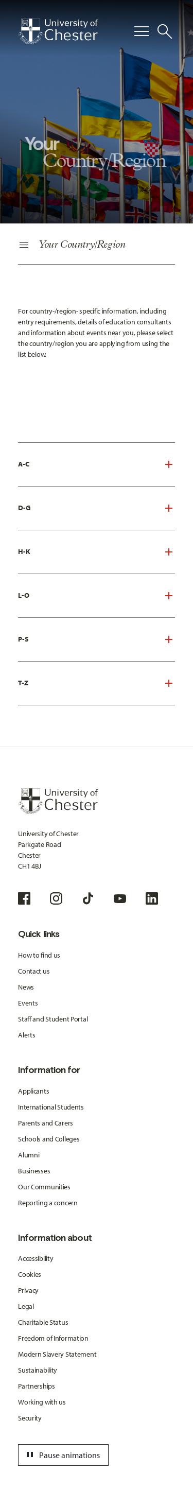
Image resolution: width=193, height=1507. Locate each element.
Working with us (42, 1402)
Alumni (28, 1154)
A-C (23, 464)
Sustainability (37, 1370)
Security (30, 1418)
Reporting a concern (48, 1202)
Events (28, 1003)
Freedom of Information (53, 1338)
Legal (26, 1306)
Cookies (29, 1274)
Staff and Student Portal (52, 1019)
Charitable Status (43, 1322)
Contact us (33, 971)
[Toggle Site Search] (164, 31)
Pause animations (62, 1455)
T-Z (23, 682)
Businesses (34, 1170)
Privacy (28, 1290)
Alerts (26, 1035)
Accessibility (35, 1258)
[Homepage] (58, 31)
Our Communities (44, 1186)
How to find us (39, 955)
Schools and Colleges (48, 1139)
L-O (23, 595)
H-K (24, 551)
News (26, 987)
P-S (23, 639)
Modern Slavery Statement (57, 1354)
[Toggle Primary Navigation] (141, 31)
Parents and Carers (45, 1123)
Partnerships (36, 1386)
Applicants (33, 1091)
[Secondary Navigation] (96, 245)
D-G (24, 507)
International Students (51, 1107)
